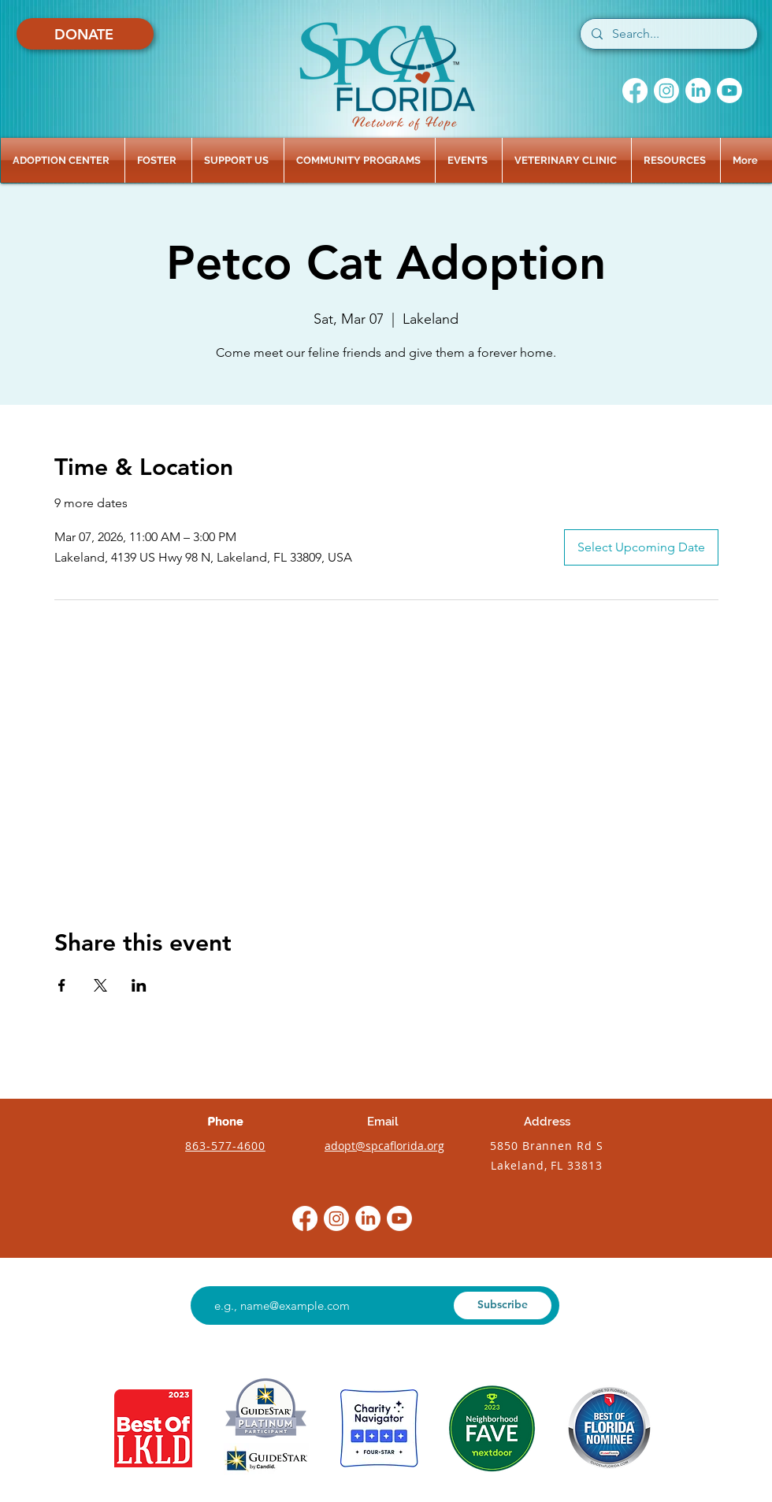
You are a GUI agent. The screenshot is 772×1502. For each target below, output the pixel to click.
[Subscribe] (502, 1305)
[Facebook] (635, 90)
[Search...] (668, 34)
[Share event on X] (100, 985)
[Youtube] (729, 90)
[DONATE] (85, 34)
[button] (62, 160)
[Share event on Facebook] (61, 985)
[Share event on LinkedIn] (139, 985)
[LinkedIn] (698, 90)
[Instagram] (666, 90)
